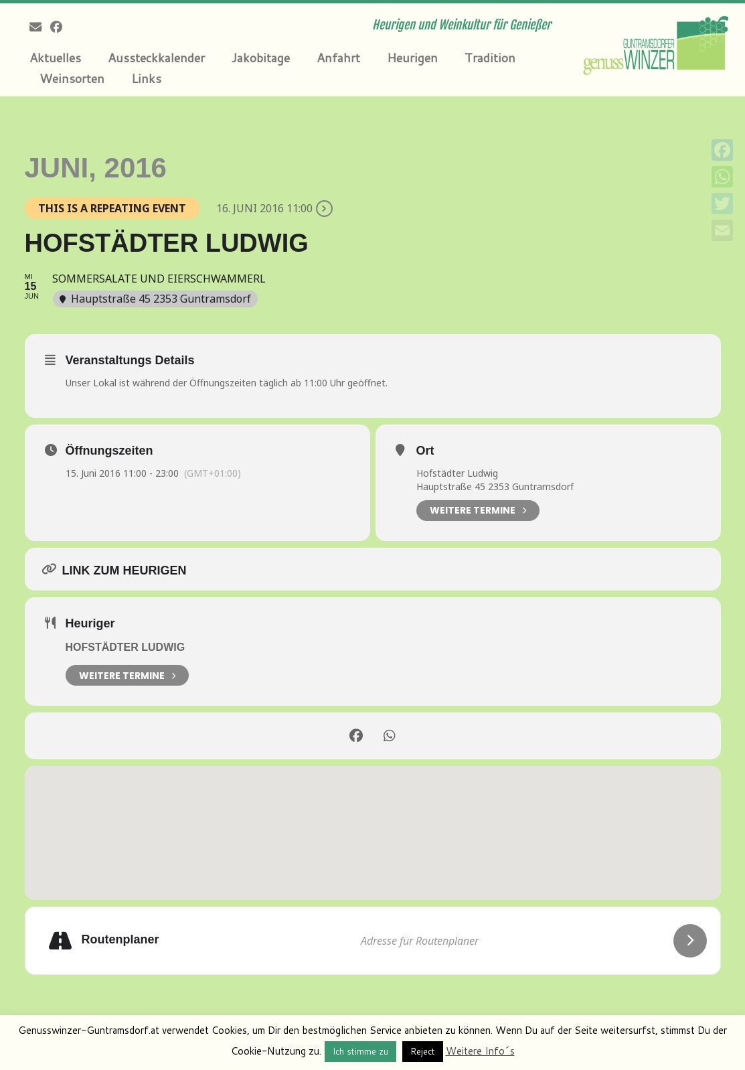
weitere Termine (127, 675)
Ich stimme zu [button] (360, 1051)
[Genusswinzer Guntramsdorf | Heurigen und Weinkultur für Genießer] (658, 43)
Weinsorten (71, 78)
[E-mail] (39, 26)
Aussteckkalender (156, 57)
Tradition (490, 57)
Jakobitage (261, 57)
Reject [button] (422, 1051)
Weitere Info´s (480, 1051)
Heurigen (412, 57)
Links (146, 78)
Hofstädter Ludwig (125, 647)
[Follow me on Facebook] (60, 26)
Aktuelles (55, 57)
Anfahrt (338, 57)
